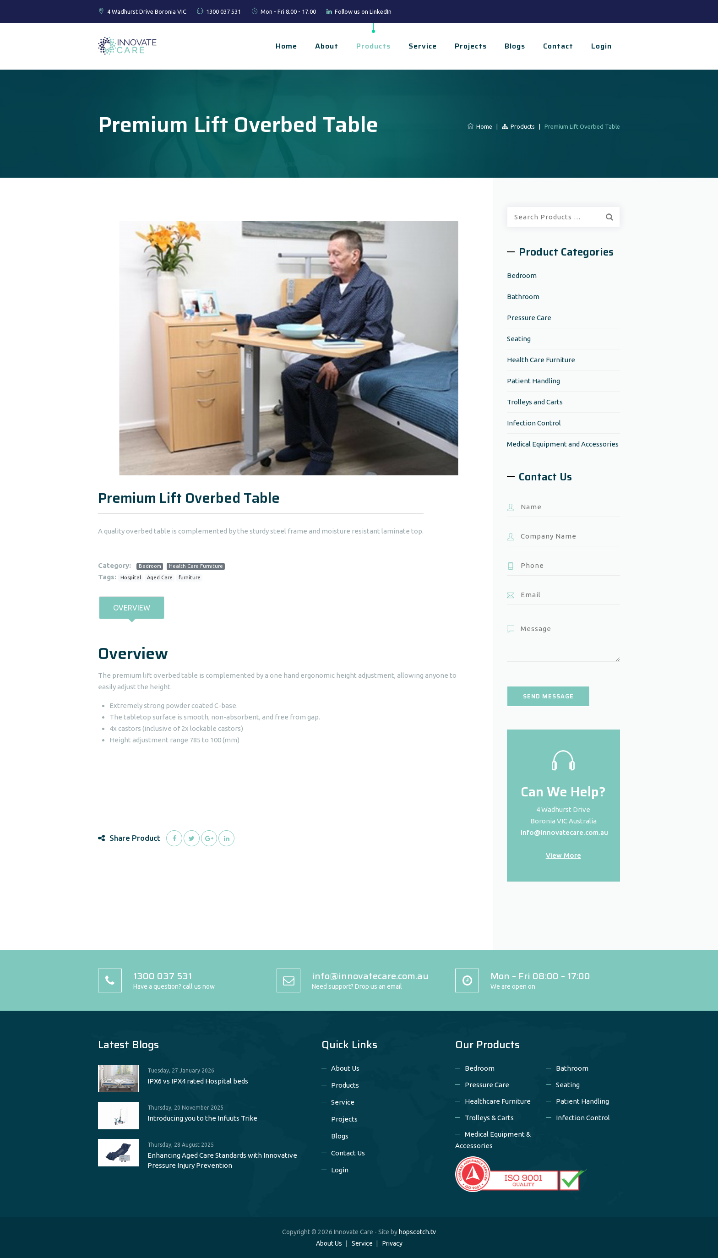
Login (601, 46)
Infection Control (534, 423)
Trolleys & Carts (489, 1118)
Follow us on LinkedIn (363, 11)
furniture (190, 577)
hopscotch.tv (417, 1232)
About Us (345, 1068)
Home (286, 46)
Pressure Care (529, 317)
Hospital (130, 577)
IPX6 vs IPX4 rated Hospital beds (197, 1081)
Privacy (392, 1243)
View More (563, 855)
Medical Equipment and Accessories (563, 444)
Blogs (515, 46)
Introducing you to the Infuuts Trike (202, 1118)
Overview (131, 608)
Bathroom (523, 296)
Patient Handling (533, 381)
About (326, 46)
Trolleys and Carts (535, 402)
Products (373, 46)
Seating (519, 339)
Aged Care (160, 577)
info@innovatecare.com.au (564, 832)
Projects (471, 46)
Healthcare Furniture (498, 1101)
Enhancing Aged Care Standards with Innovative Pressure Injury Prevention (222, 1160)
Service (422, 46)
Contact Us (348, 1153)
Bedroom (150, 566)
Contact (558, 46)
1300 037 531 (223, 11)
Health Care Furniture (196, 566)
